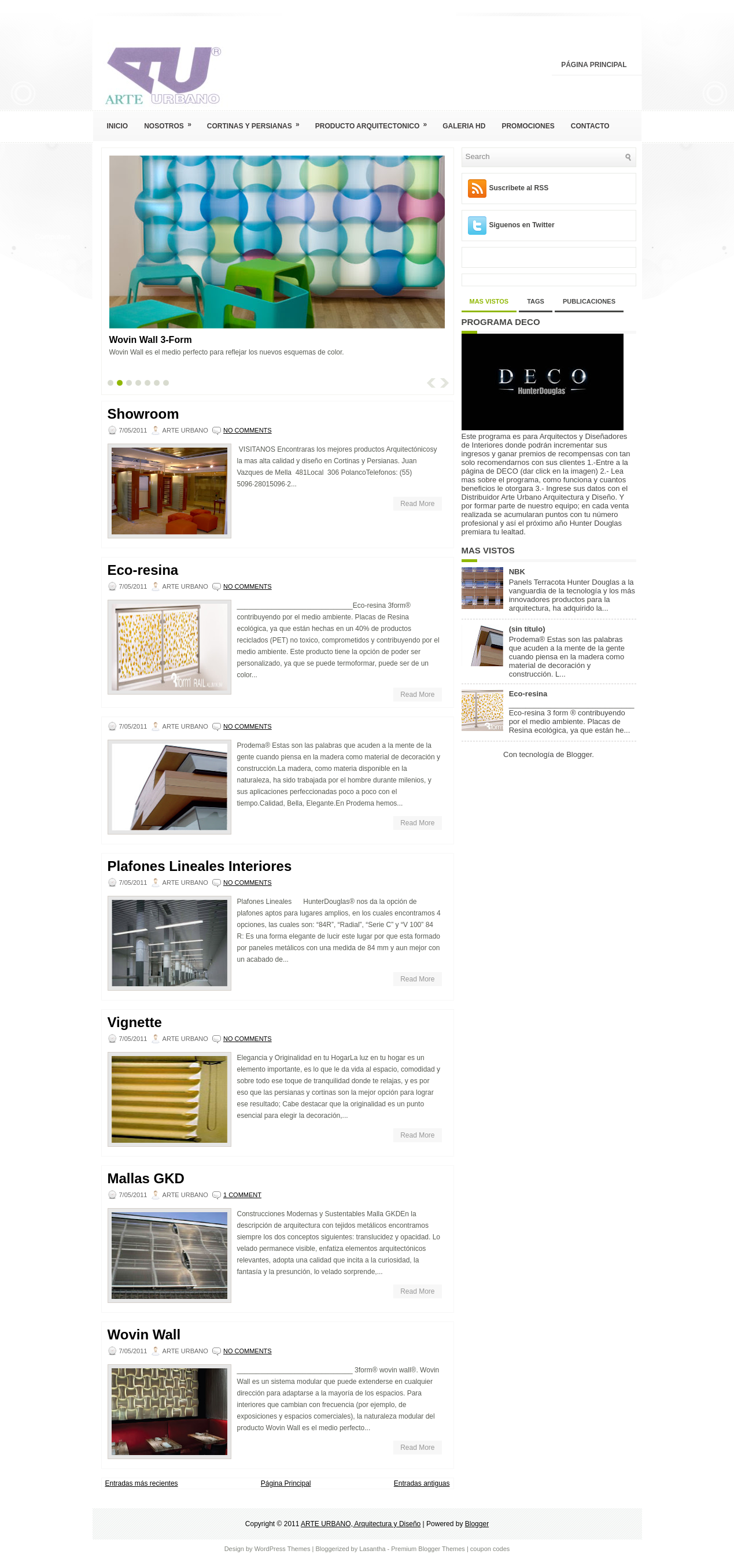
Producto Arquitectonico (374, 122)
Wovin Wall (144, 1335)
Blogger (579, 754)
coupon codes (490, 1548)
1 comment (242, 1194)
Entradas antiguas (422, 1483)
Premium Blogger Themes (428, 1548)
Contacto (590, 126)
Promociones (527, 126)
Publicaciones (589, 301)
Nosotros (171, 122)
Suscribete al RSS (519, 188)
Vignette (135, 1022)
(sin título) (527, 629)
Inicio (117, 126)
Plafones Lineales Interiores (200, 866)
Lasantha (372, 1548)
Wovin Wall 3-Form (150, 340)
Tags (535, 301)
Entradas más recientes (141, 1483)
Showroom (143, 414)
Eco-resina (143, 570)
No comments (247, 430)
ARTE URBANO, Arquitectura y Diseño (361, 1524)
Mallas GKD (146, 1179)
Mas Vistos (489, 301)
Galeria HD (463, 126)
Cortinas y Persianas (257, 122)
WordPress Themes (282, 1548)
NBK (517, 571)
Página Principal (593, 65)
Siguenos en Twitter (522, 225)
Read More (417, 504)
